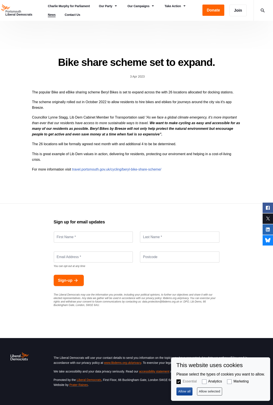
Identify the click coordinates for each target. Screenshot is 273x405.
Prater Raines (78, 385)
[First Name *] (93, 237)
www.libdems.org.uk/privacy (122, 362)
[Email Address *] (93, 257)
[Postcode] (179, 257)
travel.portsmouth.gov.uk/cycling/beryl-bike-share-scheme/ (116, 169)
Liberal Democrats (89, 380)
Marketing (241, 381)
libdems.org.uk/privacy (176, 298)
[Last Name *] (179, 237)
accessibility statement (154, 371)
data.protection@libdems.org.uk (160, 301)
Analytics (215, 381)
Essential (190, 381)
